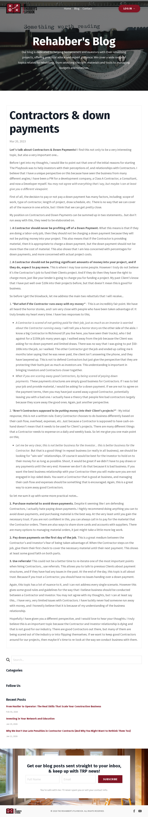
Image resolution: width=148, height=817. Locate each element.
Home (67, 8)
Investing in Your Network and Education (30, 718)
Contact (87, 8)
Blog (76, 8)
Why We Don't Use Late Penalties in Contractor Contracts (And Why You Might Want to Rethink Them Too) (68, 730)
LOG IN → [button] (129, 8)
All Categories (15, 676)
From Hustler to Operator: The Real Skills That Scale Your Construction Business (53, 706)
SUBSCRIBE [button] (110, 779)
